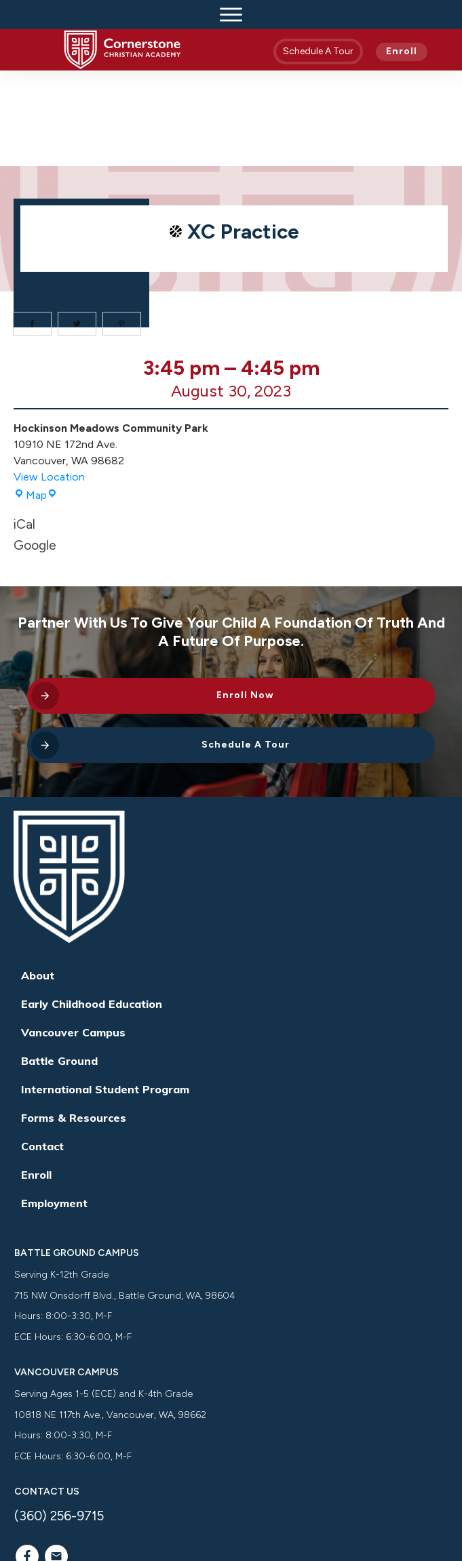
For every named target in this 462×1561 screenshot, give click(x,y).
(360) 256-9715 (59, 1421)
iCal (24, 429)
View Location (49, 382)
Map (36, 400)
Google (35, 450)
